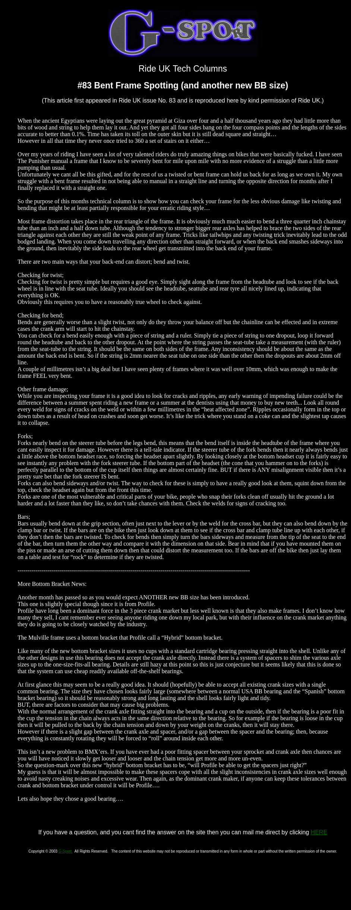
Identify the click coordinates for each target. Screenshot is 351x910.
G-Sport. (65, 851)
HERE (319, 832)
